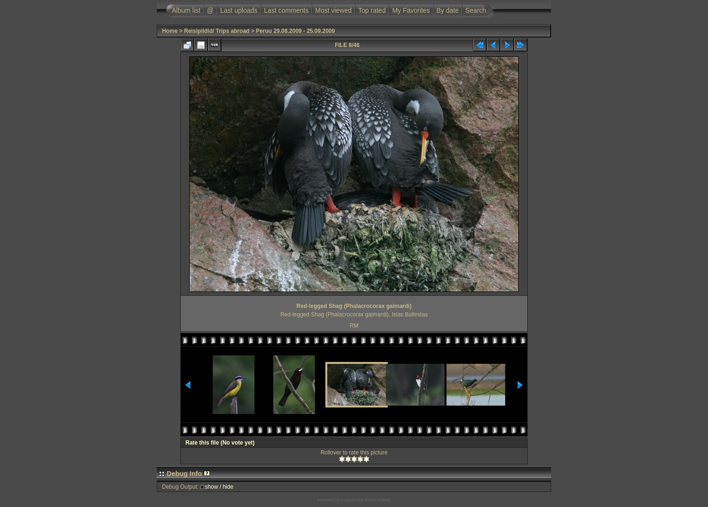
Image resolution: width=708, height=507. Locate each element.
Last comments (286, 10)
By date (448, 10)
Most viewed (333, 10)
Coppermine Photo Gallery (366, 500)
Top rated (371, 10)
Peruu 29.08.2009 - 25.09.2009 (295, 31)
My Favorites (411, 10)
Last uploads (238, 10)
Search (475, 10)
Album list (186, 10)
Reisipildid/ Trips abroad (216, 31)
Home (169, 31)
